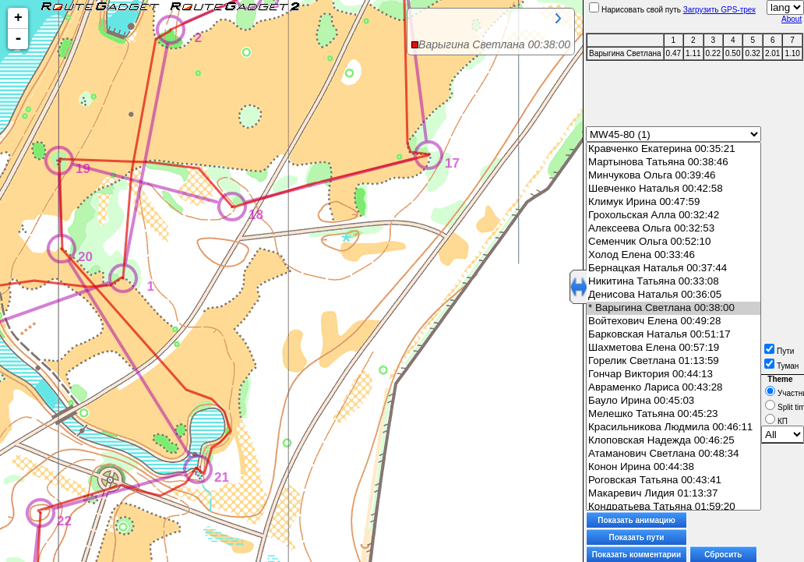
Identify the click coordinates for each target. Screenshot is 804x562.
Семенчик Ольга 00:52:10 (673, 242)
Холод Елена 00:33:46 (673, 255)
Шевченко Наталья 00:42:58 (673, 189)
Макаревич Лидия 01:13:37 (673, 493)
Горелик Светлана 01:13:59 (673, 361)
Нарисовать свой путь (635, 9)
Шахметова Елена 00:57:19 (673, 348)
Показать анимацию (636, 520)
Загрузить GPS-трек (719, 9)
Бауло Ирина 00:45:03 (673, 401)
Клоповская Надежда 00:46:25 (673, 440)
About (791, 19)
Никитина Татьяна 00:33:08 (673, 281)
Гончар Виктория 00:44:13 (673, 374)
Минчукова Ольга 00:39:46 (673, 175)
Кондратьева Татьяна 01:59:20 (673, 507)
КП (776, 421)
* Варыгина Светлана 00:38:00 (673, 308)
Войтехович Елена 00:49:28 (673, 321)
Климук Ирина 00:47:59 (673, 202)
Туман (781, 366)
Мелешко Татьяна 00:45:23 (673, 414)
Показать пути (637, 537)
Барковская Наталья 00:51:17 (673, 334)
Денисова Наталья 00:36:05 (673, 295)
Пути (779, 351)
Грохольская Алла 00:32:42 (673, 215)
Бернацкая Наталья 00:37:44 (673, 268)
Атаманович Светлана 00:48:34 (673, 454)
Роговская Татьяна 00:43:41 (673, 480)
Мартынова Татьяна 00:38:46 (673, 162)
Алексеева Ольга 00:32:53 (673, 228)
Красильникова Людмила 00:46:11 (673, 427)
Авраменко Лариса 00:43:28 (673, 387)
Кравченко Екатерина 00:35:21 (673, 149)
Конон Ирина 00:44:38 (673, 467)
